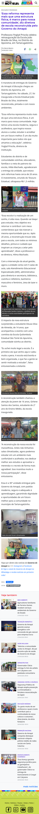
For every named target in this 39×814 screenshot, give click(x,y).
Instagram (18, 566)
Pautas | (20, 803)
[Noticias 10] (17, 556)
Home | (8, 803)
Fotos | (31, 803)
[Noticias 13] (22, 556)
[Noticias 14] (24, 556)
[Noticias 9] (15, 556)
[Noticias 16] (29, 556)
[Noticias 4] (10, 556)
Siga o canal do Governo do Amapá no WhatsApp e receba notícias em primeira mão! (17, 572)
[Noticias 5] (12, 556)
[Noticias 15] (26, 556)
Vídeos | (17, 805)
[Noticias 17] (31, 556)
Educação (10, 582)
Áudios (22, 805)
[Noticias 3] (8, 556)
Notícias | (14, 803)
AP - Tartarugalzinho (13, 585)
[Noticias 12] (19, 556)
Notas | (26, 803)
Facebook (28, 566)
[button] (2, 3)
